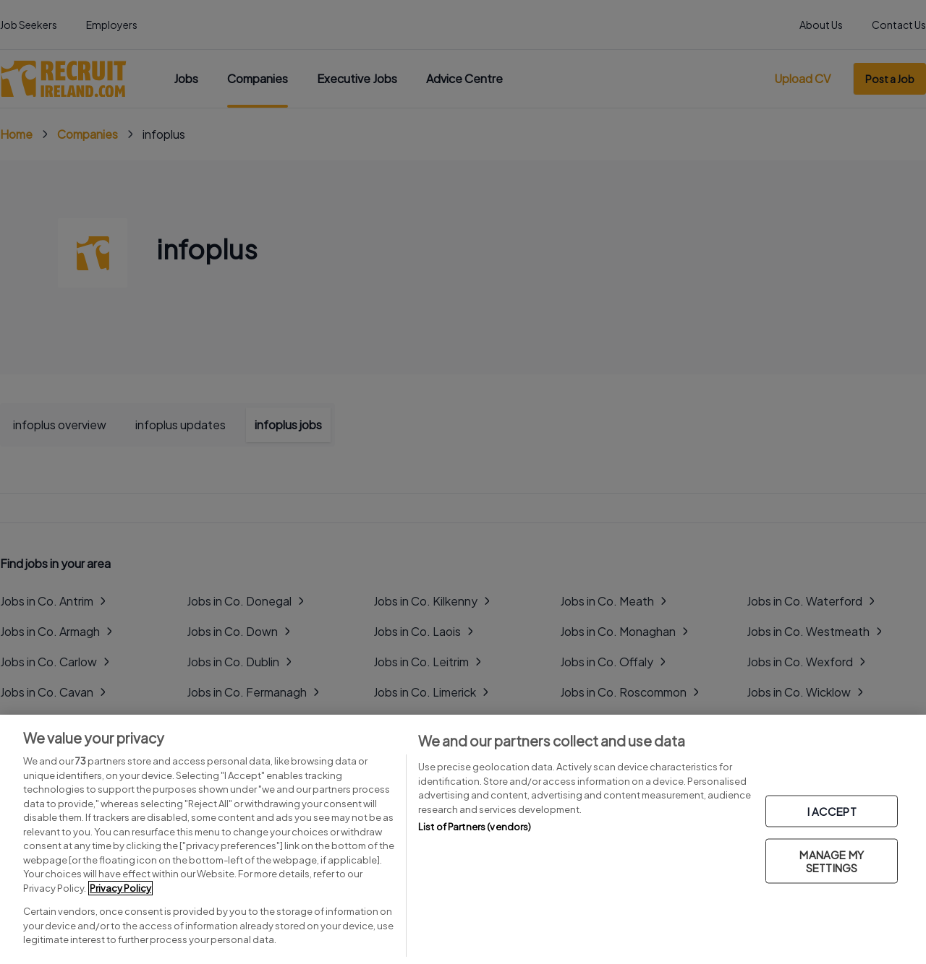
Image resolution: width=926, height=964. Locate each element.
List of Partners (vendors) (474, 826)
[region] (463, 839)
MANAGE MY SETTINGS (831, 860)
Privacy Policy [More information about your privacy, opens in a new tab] (120, 888)
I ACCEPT (832, 810)
